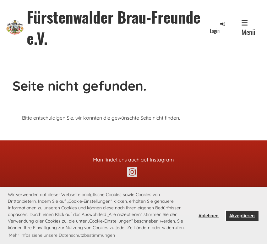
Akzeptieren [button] (242, 215)
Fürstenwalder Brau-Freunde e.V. (113, 27)
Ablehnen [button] (209, 215)
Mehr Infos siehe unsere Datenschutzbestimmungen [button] (62, 235)
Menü (248, 28)
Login (218, 27)
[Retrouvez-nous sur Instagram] (132, 173)
